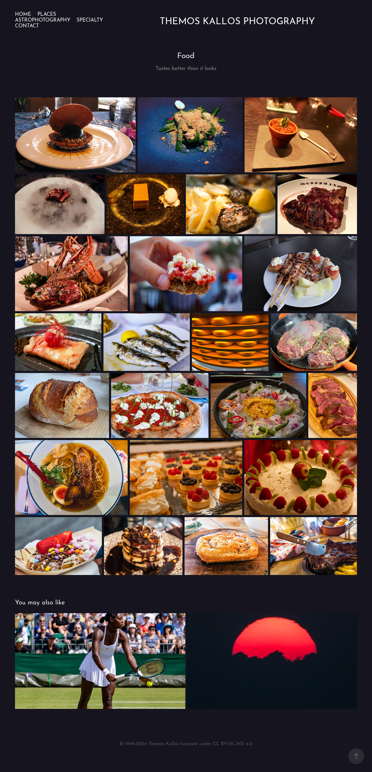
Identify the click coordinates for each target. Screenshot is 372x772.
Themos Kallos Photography (237, 19)
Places (46, 13)
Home (23, 13)
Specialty (90, 19)
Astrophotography (42, 19)
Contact (27, 25)
